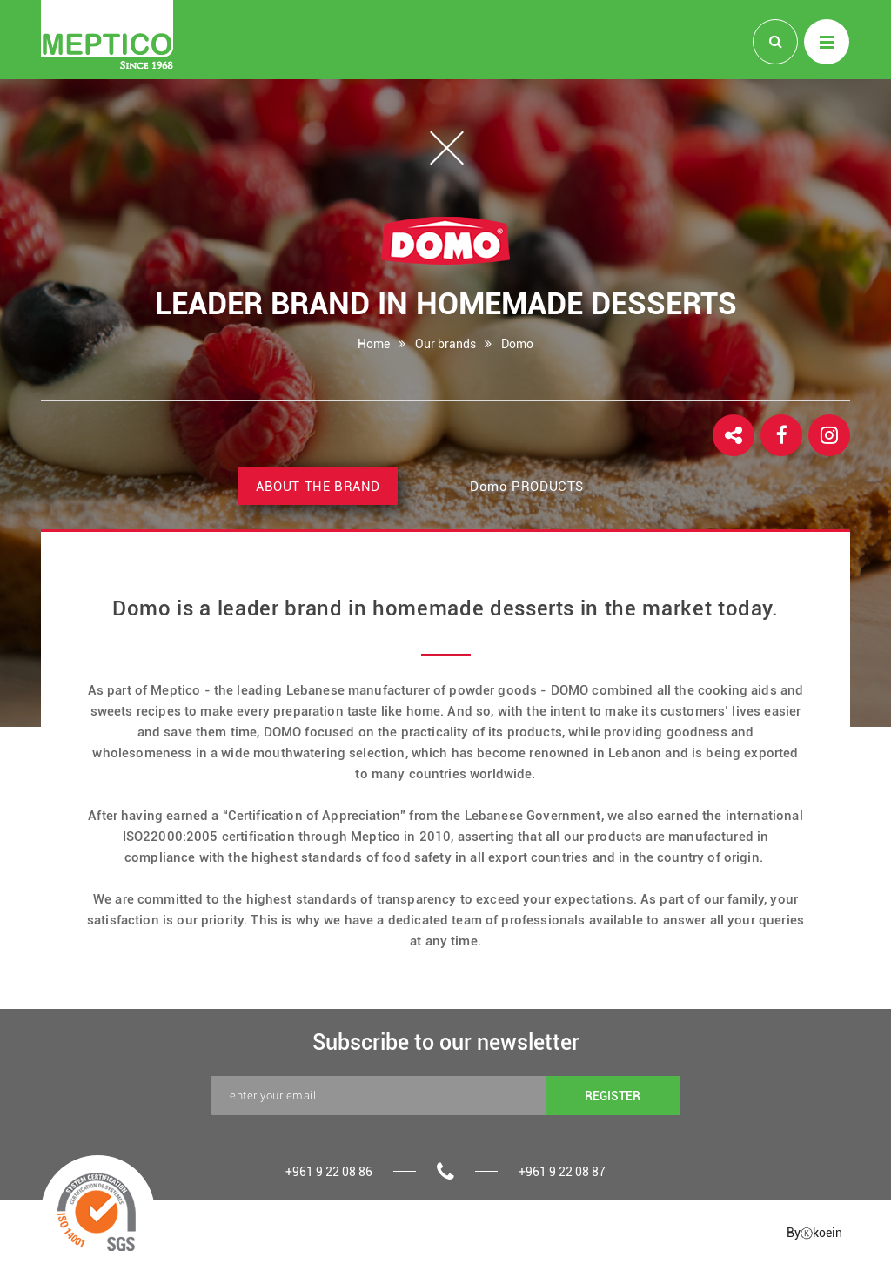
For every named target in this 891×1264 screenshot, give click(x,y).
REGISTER (612, 1095)
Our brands (445, 343)
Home (374, 343)
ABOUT (318, 486)
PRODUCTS (527, 486)
